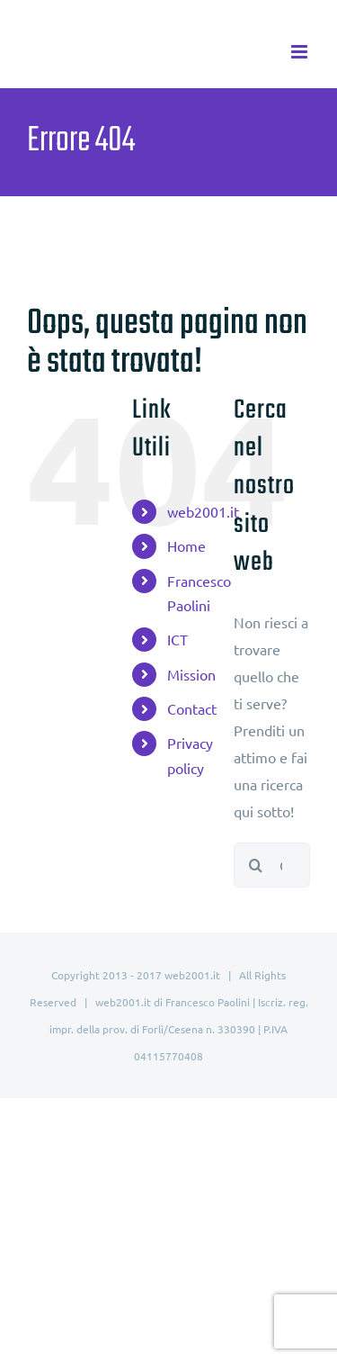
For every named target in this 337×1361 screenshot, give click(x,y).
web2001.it (203, 511)
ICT (177, 639)
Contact (192, 708)
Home (186, 545)
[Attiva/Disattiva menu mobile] (300, 51)
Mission (191, 674)
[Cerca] (256, 865)
